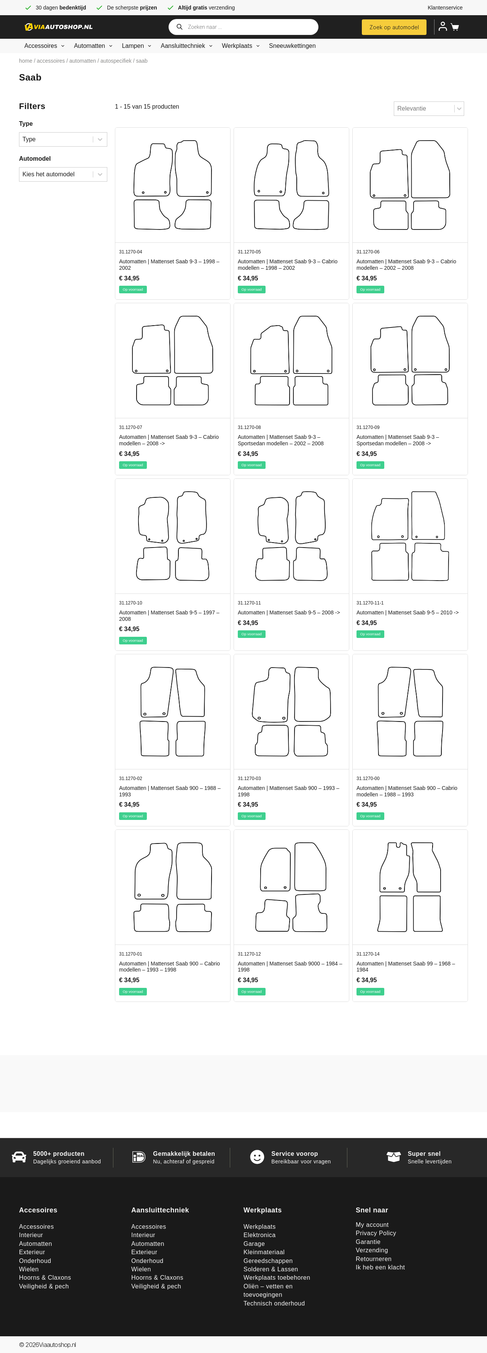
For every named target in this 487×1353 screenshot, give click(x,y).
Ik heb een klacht (380, 1267)
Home (25, 61)
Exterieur (32, 1252)
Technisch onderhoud (274, 1303)
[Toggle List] (459, 109)
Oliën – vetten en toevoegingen (268, 1290)
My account (372, 1225)
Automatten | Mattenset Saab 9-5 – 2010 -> (407, 612)
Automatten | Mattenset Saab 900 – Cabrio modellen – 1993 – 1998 (169, 967)
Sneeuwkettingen (292, 46)
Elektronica (260, 1235)
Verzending (372, 1250)
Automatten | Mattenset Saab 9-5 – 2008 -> (289, 612)
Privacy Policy (376, 1233)
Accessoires (45, 46)
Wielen (29, 1269)
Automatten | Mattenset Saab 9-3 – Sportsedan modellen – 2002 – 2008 (281, 440)
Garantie (368, 1242)
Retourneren (374, 1259)
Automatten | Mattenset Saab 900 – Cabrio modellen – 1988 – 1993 (406, 791)
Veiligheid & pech (44, 1286)
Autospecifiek (116, 61)
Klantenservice (445, 8)
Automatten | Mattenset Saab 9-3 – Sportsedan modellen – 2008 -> (397, 440)
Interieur (31, 1235)
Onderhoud (35, 1261)
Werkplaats (242, 46)
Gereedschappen (268, 1261)
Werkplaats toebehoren (277, 1277)
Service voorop (294, 1153)
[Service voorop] (257, 1157)
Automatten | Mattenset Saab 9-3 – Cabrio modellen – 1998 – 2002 (287, 264)
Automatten (94, 46)
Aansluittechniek (188, 46)
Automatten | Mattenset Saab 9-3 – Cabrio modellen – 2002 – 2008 (406, 264)
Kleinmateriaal (264, 1252)
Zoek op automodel (394, 27)
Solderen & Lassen (271, 1269)
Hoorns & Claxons (45, 1277)
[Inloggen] (442, 26)
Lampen (138, 46)
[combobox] (424, 109)
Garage (254, 1244)
